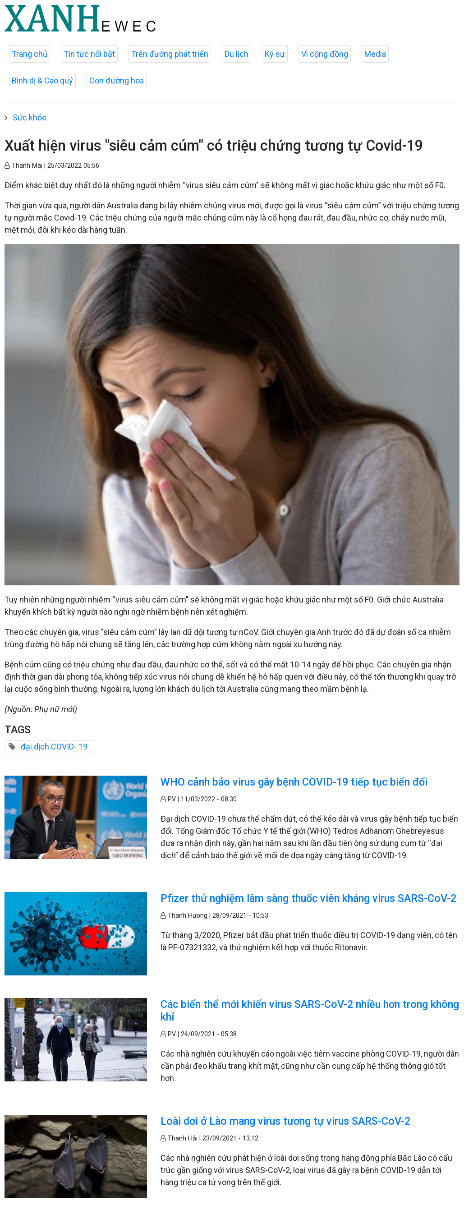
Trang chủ (29, 54)
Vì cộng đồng (324, 54)
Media (375, 54)
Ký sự (275, 54)
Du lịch (236, 54)
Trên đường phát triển (169, 54)
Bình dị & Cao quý (42, 80)
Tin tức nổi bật (89, 54)
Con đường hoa (116, 80)
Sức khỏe (29, 117)
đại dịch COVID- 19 (54, 746)
